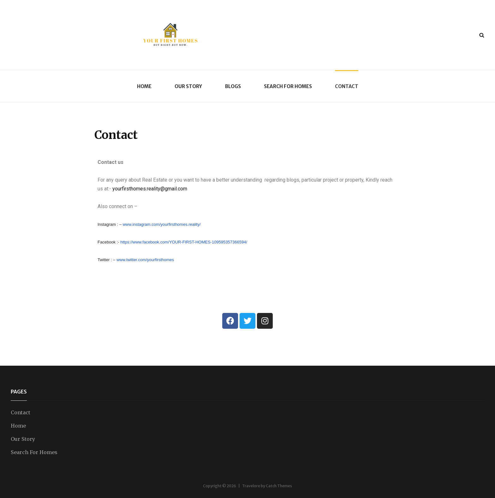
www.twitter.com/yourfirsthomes (145, 259)
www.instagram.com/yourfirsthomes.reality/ (161, 224)
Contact (346, 86)
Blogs (233, 86)
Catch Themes (279, 485)
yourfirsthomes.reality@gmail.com (149, 189)
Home (144, 86)
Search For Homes (288, 86)
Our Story (188, 86)
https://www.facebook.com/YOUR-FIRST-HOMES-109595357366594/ (183, 242)
